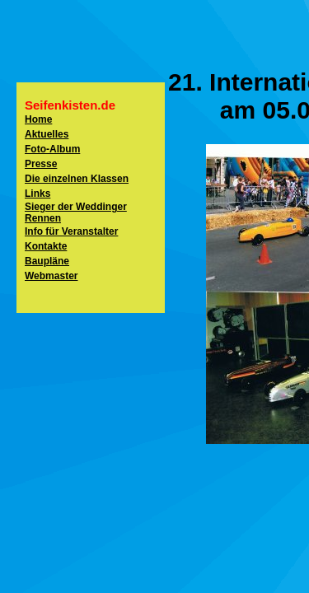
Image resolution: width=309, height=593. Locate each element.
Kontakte (46, 246)
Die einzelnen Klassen (77, 178)
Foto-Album (52, 149)
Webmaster (51, 276)
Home (38, 119)
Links (37, 193)
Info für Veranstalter (71, 231)
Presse (41, 164)
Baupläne (47, 261)
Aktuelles (46, 134)
